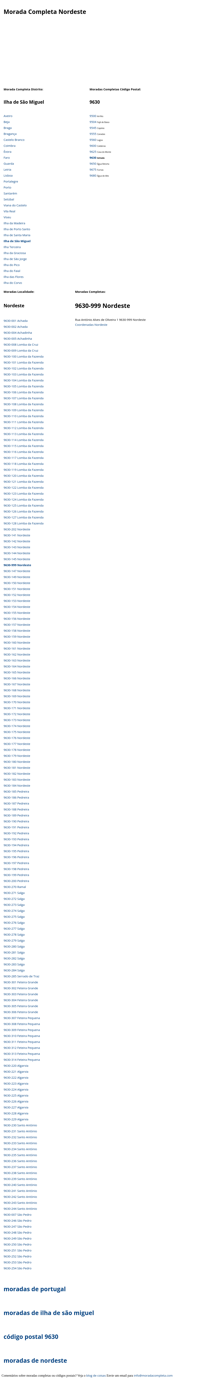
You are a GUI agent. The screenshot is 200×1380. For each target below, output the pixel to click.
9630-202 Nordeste (17, 529)
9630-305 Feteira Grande (21, 1006)
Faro (7, 158)
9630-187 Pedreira (16, 803)
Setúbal (9, 199)
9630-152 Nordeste (17, 595)
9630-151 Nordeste (17, 589)
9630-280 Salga (14, 946)
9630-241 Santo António (20, 1191)
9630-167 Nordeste (17, 684)
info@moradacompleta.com (153, 1375)
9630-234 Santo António (20, 1149)
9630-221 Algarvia (16, 1071)
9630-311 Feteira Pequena (22, 1042)
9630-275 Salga (14, 917)
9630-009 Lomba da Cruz (21, 350)
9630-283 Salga (14, 964)
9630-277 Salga (14, 928)
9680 (93, 175)
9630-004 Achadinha (18, 333)
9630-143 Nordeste (17, 547)
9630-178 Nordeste (17, 750)
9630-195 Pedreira (16, 851)
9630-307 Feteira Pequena (22, 1018)
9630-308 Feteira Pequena (22, 1024)
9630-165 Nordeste (17, 672)
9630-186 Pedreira (16, 797)
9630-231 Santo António (20, 1131)
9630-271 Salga (14, 893)
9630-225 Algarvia (16, 1095)
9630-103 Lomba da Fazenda (24, 374)
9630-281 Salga (14, 952)
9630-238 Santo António (20, 1173)
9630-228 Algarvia (16, 1113)
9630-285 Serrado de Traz (21, 976)
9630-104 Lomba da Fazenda (24, 380)
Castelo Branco (14, 140)
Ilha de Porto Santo (17, 229)
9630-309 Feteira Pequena (22, 1030)
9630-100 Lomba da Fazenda (24, 356)
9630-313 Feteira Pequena (22, 1054)
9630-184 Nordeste (17, 785)
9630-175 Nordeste (17, 732)
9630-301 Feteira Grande (21, 982)
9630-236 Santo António (20, 1161)
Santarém (10, 193)
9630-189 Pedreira (16, 815)
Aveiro (8, 116)
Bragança (10, 134)
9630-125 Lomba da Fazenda (24, 505)
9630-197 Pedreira (16, 863)
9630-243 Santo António (20, 1203)
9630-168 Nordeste (17, 690)
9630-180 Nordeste (17, 762)
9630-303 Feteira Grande (21, 994)
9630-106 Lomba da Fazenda (24, 392)
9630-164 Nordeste (17, 666)
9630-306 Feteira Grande (21, 1012)
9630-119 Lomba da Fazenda (24, 470)
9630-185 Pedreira (16, 791)
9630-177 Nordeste (17, 744)
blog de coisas (96, 1375)
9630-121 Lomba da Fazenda (24, 482)
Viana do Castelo (15, 205)
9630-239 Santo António (20, 1179)
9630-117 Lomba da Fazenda (24, 458)
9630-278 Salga (14, 934)
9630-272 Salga (14, 899)
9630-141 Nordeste (17, 535)
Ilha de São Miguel (17, 241)
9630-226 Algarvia (16, 1101)
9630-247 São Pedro (17, 1226)
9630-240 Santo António (20, 1185)
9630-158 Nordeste (17, 630)
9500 (93, 116)
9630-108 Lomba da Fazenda (24, 404)
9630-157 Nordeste (17, 625)
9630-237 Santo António (20, 1167)
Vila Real (9, 211)
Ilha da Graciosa (15, 253)
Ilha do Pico (12, 265)
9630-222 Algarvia (16, 1077)
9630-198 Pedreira (16, 869)
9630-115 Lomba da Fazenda (24, 446)
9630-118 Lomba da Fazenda (24, 464)
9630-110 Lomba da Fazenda (24, 416)
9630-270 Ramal (15, 887)
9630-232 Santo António (20, 1137)
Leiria (7, 169)
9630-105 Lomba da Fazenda (24, 386)
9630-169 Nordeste (17, 696)
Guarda (9, 163)
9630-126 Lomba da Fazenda (24, 511)
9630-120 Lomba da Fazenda (24, 476)
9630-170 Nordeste (17, 702)
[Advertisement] (100, 55)
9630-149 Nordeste (17, 577)
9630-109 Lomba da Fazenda (24, 410)
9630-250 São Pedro (17, 1244)
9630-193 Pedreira (16, 839)
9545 (93, 128)
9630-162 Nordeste (17, 654)
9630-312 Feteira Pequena (22, 1048)
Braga (8, 128)
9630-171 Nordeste (17, 708)
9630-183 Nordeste (17, 779)
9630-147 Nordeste (17, 571)
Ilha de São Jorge (15, 259)
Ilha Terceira (12, 247)
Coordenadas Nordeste (91, 325)
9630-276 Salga (14, 923)
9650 (93, 163)
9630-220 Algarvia (16, 1066)
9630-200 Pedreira (16, 881)
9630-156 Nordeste (17, 619)
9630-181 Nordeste (17, 768)
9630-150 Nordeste (17, 583)
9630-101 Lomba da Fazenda (24, 362)
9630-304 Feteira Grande (21, 1000)
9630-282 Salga (14, 958)
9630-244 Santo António (20, 1209)
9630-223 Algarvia (16, 1083)
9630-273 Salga (14, 905)
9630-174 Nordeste (17, 726)
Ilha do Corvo (13, 283)
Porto (7, 187)
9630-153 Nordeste (17, 601)
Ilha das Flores (14, 277)
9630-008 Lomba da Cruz (21, 344)
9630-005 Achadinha (18, 338)
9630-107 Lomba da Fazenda (24, 398)
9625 (93, 152)
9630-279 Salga (14, 940)
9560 (93, 140)
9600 (93, 146)
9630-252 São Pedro (17, 1256)
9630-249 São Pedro (17, 1238)
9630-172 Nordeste (17, 714)
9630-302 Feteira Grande (21, 988)
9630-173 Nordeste (17, 720)
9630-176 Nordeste (17, 738)
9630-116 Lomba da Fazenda (24, 452)
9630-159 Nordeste (17, 636)
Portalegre (11, 181)
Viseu (7, 217)
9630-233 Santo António (20, 1143)
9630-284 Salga (14, 970)
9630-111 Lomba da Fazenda (24, 422)
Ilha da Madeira (14, 223)
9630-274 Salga (14, 911)
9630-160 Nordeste (17, 642)
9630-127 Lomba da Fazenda (24, 517)
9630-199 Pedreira (16, 875)
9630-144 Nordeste (17, 553)
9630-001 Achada (15, 321)
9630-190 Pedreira (16, 821)
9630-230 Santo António (20, 1125)
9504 (93, 122)
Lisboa (8, 175)
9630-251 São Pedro (17, 1250)
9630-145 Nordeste (17, 559)
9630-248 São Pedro (17, 1232)
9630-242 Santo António (20, 1197)
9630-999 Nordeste (17, 565)
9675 (93, 169)
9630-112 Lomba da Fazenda (24, 428)
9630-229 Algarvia (16, 1119)
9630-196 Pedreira (16, 857)
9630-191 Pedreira (16, 827)
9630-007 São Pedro (17, 1215)
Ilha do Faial (12, 271)
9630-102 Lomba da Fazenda (24, 368)
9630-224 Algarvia (16, 1089)
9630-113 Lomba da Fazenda (24, 434)
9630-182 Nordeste (17, 774)
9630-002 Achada (15, 327)
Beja (7, 122)
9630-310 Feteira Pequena (22, 1036)
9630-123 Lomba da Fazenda (24, 493)
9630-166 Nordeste (17, 678)
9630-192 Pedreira (16, 833)
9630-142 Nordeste (17, 541)
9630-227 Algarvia (16, 1107)
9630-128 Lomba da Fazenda (24, 523)
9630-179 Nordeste (17, 756)
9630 (93, 158)
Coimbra (10, 146)
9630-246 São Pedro (17, 1220)
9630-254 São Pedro (17, 1268)
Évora (7, 152)
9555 (93, 134)
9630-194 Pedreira (16, 845)
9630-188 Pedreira (16, 809)
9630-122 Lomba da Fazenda (24, 487)
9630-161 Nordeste (17, 648)
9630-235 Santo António (20, 1155)
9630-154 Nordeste (17, 607)
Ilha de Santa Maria (17, 235)
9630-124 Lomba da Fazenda (24, 499)
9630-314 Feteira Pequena (22, 1060)
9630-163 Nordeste (17, 660)
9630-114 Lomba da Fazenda (24, 440)
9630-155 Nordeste (17, 613)
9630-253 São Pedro (17, 1262)
